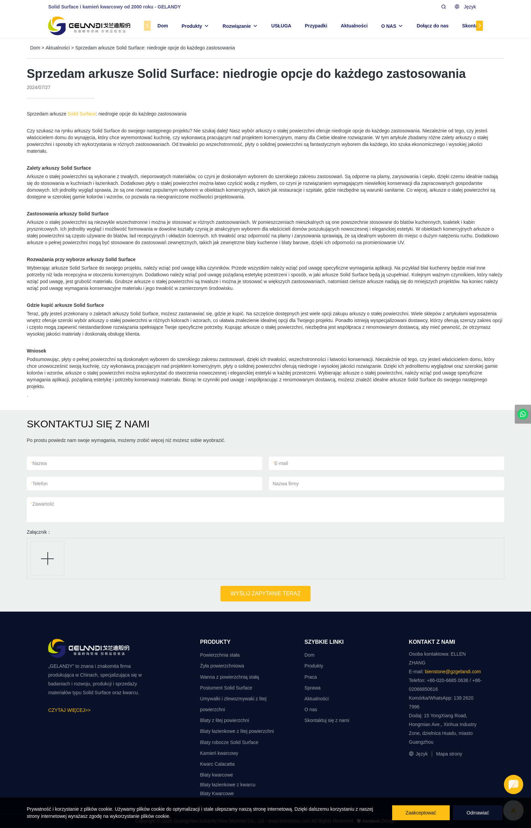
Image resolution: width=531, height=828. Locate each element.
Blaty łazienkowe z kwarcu (227, 784)
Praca (310, 677)
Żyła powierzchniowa (222, 665)
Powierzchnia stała (220, 655)
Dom (162, 25)
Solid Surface (82, 113)
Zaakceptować (421, 812)
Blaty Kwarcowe (217, 793)
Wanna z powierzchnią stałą (229, 677)
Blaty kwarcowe (216, 775)
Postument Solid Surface (226, 688)
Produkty (192, 26)
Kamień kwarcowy (219, 753)
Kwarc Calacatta (217, 764)
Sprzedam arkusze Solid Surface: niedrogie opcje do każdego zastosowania (155, 47)
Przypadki (316, 25)
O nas (310, 709)
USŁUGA (281, 25)
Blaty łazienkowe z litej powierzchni (237, 731)
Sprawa (312, 688)
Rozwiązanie (236, 26)
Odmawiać (478, 812)
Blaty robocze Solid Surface (229, 742)
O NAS (388, 26)
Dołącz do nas (432, 25)
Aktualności (354, 25)
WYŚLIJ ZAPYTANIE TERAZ (266, 593)
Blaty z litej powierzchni (224, 720)
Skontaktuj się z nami (326, 720)
